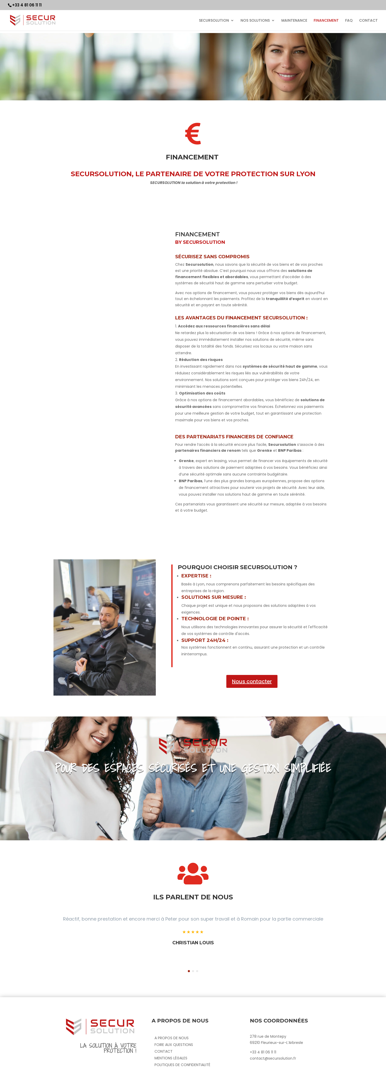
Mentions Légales (171, 1058)
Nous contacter (252, 681)
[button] (189, 971)
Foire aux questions (174, 1044)
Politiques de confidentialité (182, 1064)
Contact (164, 1051)
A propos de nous (172, 1038)
